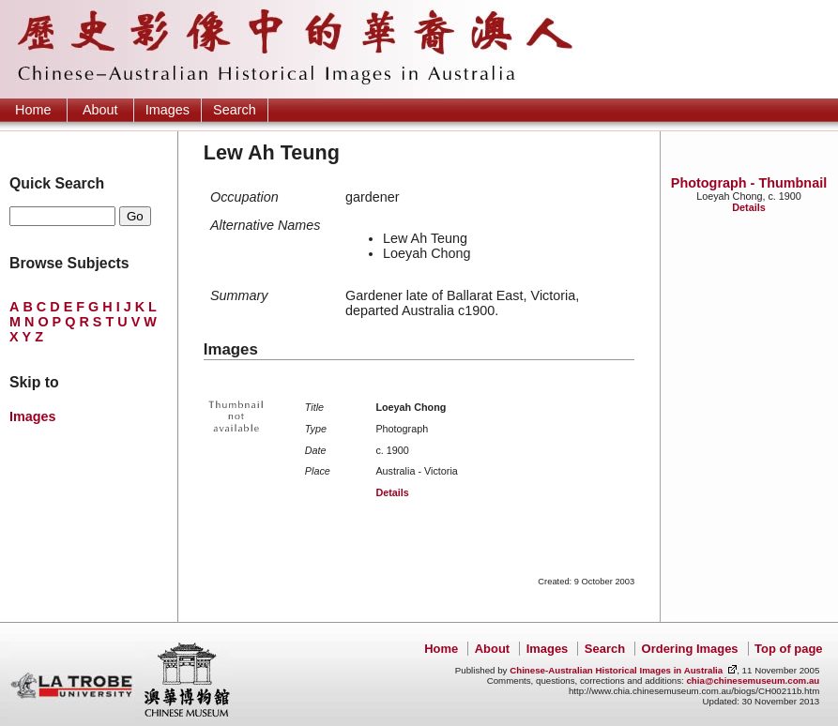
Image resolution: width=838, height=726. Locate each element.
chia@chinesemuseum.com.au (752, 680)
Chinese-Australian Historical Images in (616, 670)
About (100, 109)
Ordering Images (690, 649)
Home (33, 109)
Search (234, 109)
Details (748, 207)
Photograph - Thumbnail (749, 182)
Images (167, 109)
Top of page (788, 649)
